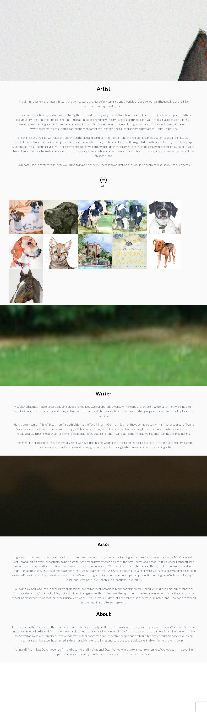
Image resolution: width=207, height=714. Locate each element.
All (103, 182)
